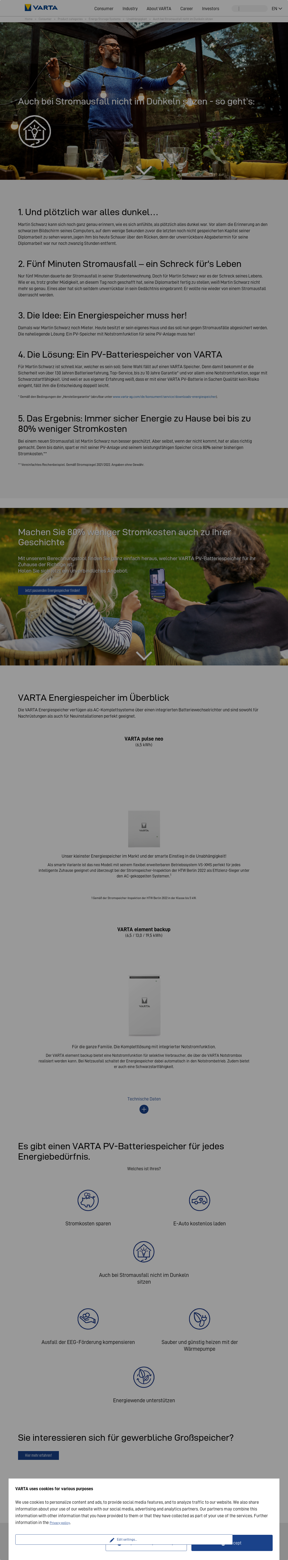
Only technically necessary (149, 1542)
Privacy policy (63, 1522)
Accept (235, 1542)
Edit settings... (61, 1542)
